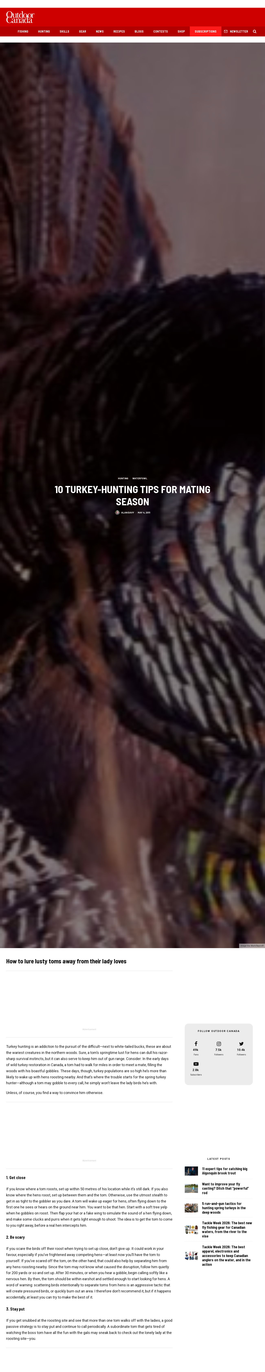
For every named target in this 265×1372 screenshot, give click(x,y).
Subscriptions (206, 31)
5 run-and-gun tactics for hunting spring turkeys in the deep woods (224, 1209)
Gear (82, 31)
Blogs (139, 31)
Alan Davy (127, 512)
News (100, 31)
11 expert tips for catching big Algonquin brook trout (224, 1171)
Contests (160, 31)
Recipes (119, 31)
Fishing (23, 31)
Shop (181, 31)
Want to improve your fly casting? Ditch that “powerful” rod (225, 1188)
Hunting (44, 31)
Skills (64, 31)
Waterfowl (139, 478)
